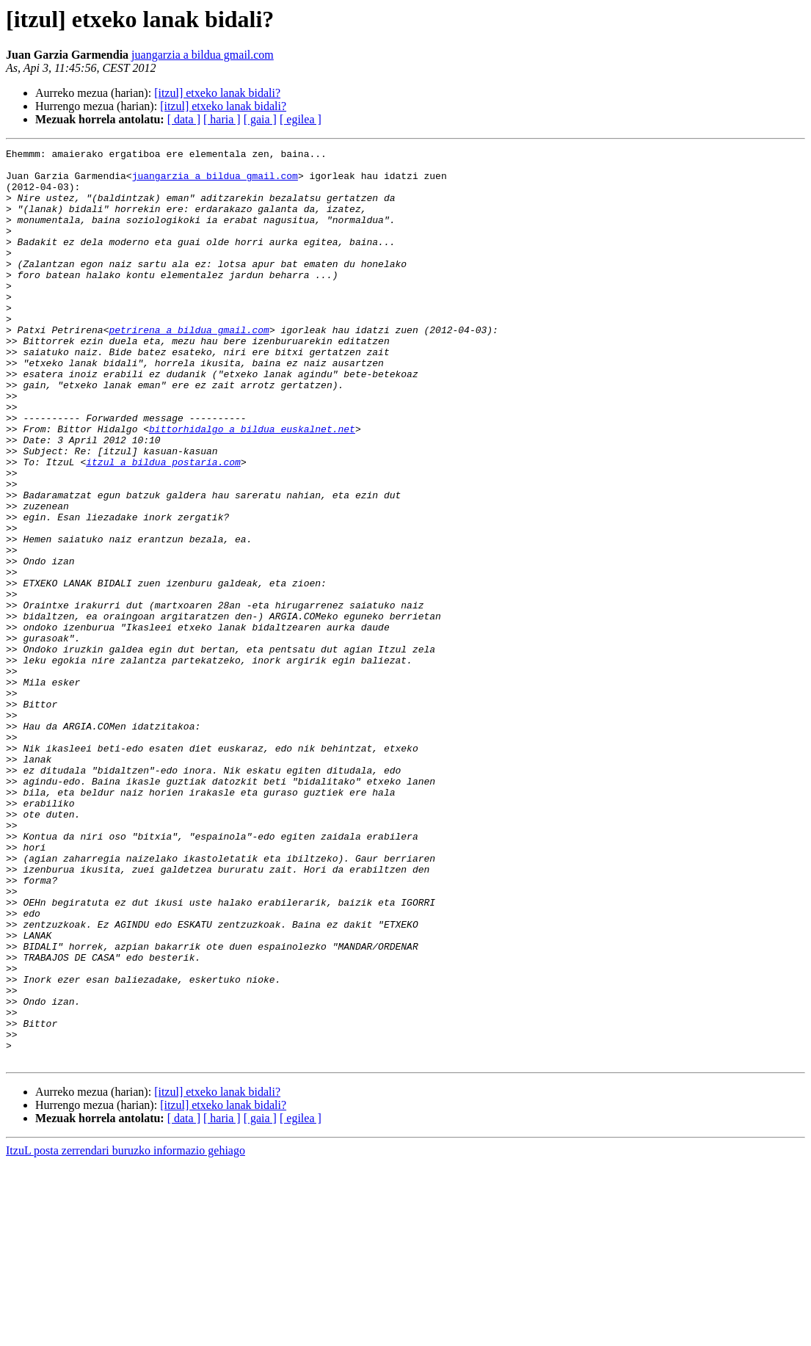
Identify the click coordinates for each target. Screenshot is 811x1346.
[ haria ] (222, 119)
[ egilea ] (300, 119)
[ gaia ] (260, 119)
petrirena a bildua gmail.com (189, 367)
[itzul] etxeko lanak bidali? (217, 93)
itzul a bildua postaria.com (163, 525)
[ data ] (183, 119)
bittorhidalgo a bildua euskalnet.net (252, 485)
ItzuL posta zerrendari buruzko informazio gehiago (125, 1333)
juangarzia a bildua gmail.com (202, 54)
